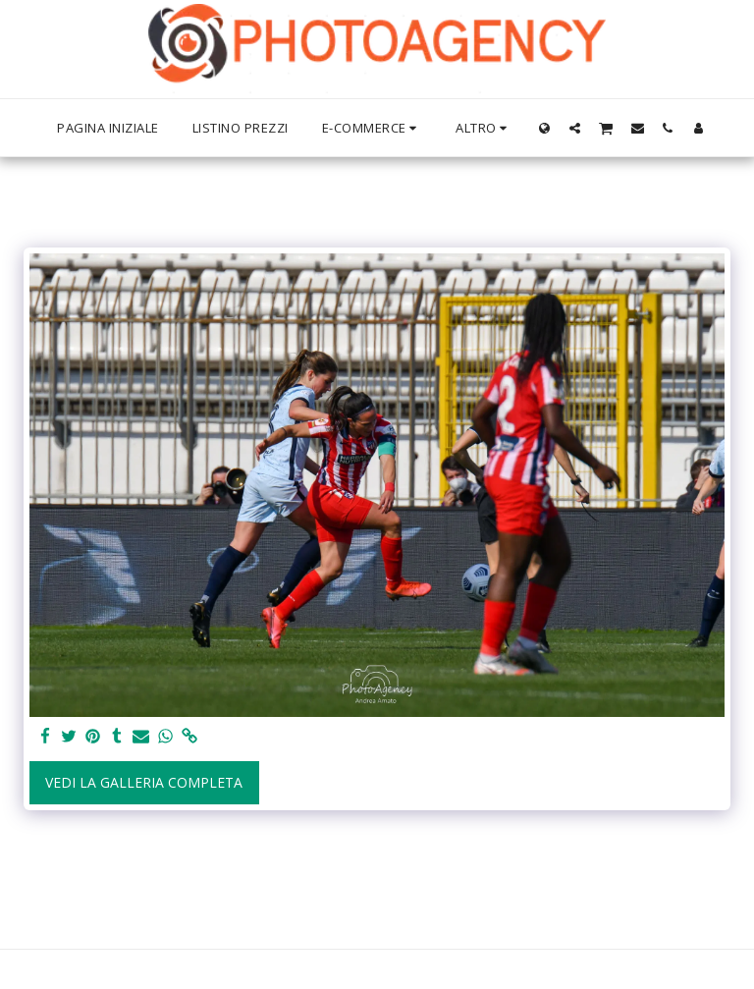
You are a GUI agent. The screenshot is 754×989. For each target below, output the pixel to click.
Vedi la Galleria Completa (143, 782)
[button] (575, 128)
